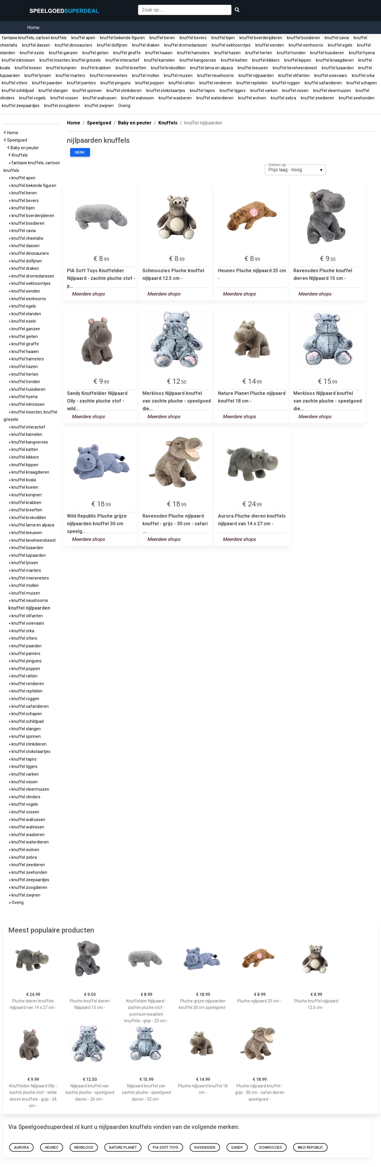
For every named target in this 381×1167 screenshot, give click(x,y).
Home (33, 27)
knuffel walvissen (137, 98)
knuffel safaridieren (323, 83)
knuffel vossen (64, 98)
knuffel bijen (223, 37)
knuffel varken (264, 90)
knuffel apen (83, 37)
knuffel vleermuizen (332, 90)
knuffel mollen (145, 75)
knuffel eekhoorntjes (231, 45)
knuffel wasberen (175, 98)
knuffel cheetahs (26, 238)
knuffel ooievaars (331, 75)
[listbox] (295, 170)
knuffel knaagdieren (334, 60)
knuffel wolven (252, 98)
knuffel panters (81, 83)
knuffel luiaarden (337, 67)
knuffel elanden (25, 313)
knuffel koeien (28, 67)
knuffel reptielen (252, 83)
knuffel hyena (362, 52)
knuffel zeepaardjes (20, 105)
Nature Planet (123, 1147)
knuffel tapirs (202, 90)
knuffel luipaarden (27, 555)
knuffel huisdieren (327, 52)
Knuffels (20, 155)
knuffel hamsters (193, 52)
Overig (124, 105)
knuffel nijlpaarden (256, 75)
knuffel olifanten (294, 75)
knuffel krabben (96, 67)
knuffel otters (14, 83)
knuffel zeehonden (356, 98)
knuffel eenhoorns (306, 45)
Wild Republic (310, 1147)
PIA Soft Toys (165, 1147)
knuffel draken (145, 45)
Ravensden (204, 1147)
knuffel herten (259, 52)
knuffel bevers (193, 37)
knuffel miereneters (108, 75)
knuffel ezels (32, 52)
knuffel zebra (283, 98)
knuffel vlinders (24, 797)
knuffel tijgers (232, 90)
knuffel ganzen (63, 52)
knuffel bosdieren (303, 37)
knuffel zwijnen (99, 105)
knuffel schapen (362, 83)
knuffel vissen (295, 90)
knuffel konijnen (61, 67)
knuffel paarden (47, 83)
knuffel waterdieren (215, 98)
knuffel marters (70, 75)
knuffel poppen (150, 83)
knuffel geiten (95, 52)
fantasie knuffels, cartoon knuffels (34, 37)
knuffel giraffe (126, 52)
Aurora (21, 1147)
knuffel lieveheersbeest (295, 67)
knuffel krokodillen (168, 67)
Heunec (51, 1147)
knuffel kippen (298, 60)
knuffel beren (162, 37)
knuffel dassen (36, 45)
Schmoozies (270, 1147)
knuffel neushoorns (216, 75)
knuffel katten (234, 60)
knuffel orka (363, 75)
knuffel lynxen (38, 75)
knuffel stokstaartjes (165, 90)
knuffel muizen (178, 75)
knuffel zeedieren (317, 98)
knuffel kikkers (265, 60)
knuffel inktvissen (18, 60)
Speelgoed (18, 140)
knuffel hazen (227, 52)
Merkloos (83, 1147)
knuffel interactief (122, 60)
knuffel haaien (159, 52)
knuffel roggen (286, 83)
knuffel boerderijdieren (261, 37)
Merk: (80, 152)
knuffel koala (22, 479)
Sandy (237, 1147)
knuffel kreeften (131, 67)
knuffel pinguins (115, 83)
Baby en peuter (26, 147)
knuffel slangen (53, 90)
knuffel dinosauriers (73, 45)
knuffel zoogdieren (62, 105)
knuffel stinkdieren (124, 90)
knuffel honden (291, 52)
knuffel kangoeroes (198, 60)
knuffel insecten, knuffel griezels (70, 60)
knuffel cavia (337, 37)
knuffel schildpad (18, 90)
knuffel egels (340, 45)
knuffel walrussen (99, 98)
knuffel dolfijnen (112, 45)
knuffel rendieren (216, 83)
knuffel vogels (32, 98)
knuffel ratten (181, 83)
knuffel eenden (270, 45)
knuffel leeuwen (253, 67)
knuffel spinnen (87, 90)
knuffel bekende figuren (122, 37)
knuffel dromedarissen (185, 45)
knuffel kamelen (159, 60)
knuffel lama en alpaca (211, 67)
